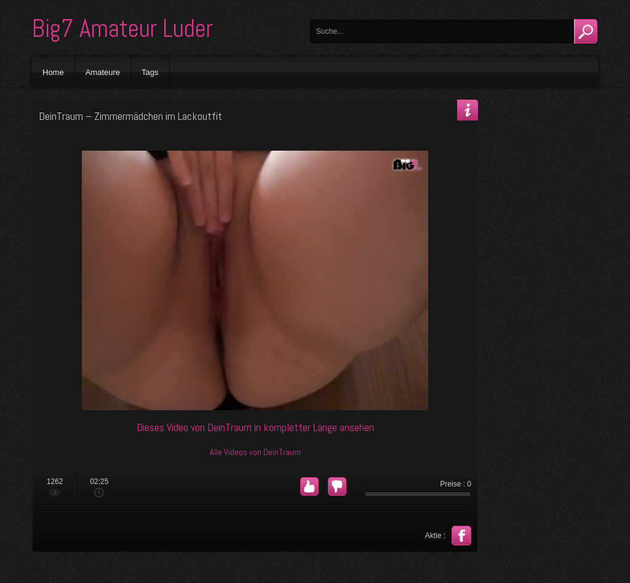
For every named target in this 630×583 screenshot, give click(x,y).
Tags (150, 72)
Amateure (103, 72)
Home (53, 72)
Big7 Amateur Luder (122, 28)
